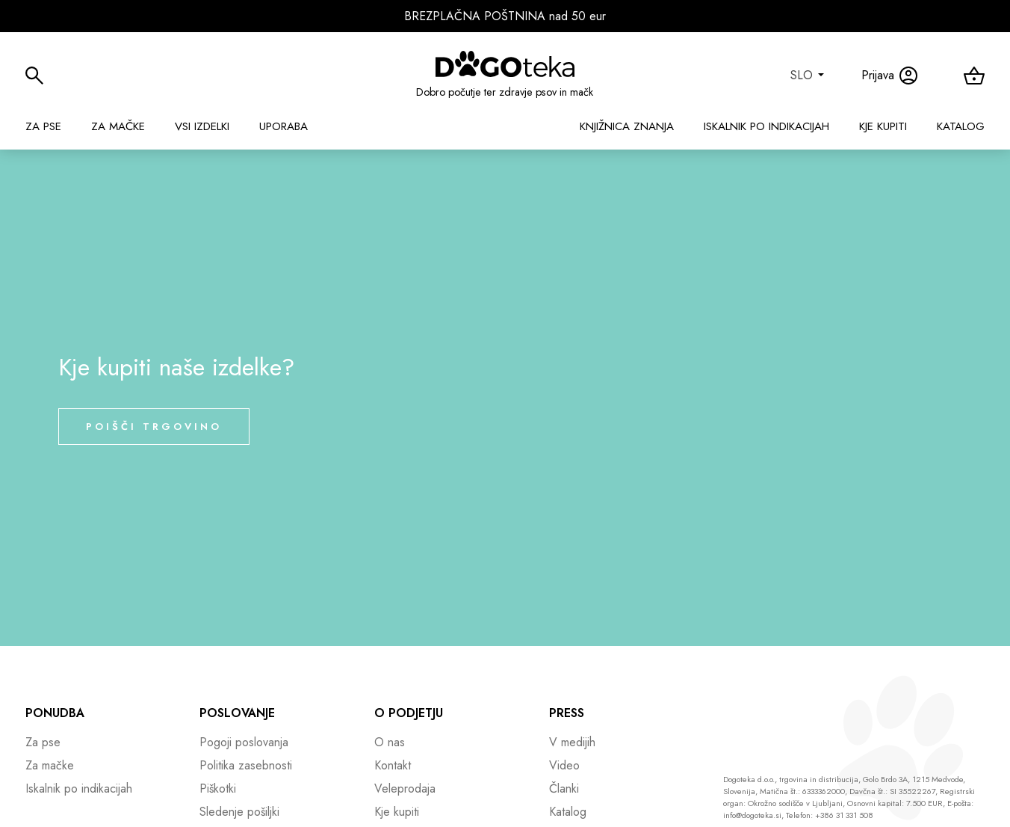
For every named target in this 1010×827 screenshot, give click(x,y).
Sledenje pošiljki (239, 811)
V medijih (572, 742)
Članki (564, 788)
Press (566, 713)
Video (564, 765)
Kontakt (392, 765)
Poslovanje (237, 713)
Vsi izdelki (202, 126)
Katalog (961, 126)
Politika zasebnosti (245, 765)
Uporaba (283, 126)
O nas (389, 742)
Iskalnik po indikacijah (766, 126)
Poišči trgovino (154, 426)
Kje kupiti (883, 126)
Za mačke (118, 126)
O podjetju (408, 713)
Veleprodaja (405, 788)
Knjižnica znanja (627, 126)
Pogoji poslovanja (243, 742)
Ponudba (54, 713)
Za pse (43, 126)
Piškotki (217, 788)
